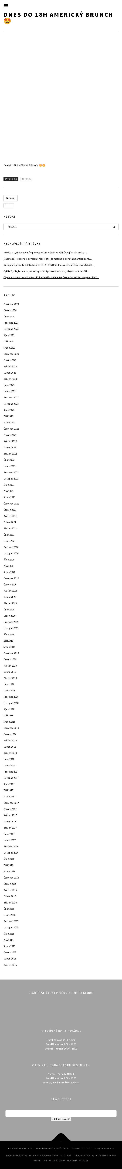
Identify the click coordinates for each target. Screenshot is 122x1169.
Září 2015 (8, 940)
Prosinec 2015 (11, 921)
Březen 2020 (10, 603)
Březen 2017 (10, 827)
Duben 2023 (9, 372)
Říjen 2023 (8, 335)
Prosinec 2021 (11, 472)
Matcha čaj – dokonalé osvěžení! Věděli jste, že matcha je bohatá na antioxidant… (47, 258)
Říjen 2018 (8, 709)
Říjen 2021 (8, 484)
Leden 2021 (9, 540)
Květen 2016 (10, 890)
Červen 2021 (10, 509)
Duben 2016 (9, 896)
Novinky (26, 179)
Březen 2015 (10, 964)
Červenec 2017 (11, 802)
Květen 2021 (10, 516)
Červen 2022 (10, 435)
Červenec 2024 (11, 304)
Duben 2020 (9, 596)
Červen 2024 (10, 310)
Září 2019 (8, 640)
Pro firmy (72, 1160)
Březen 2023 (10, 378)
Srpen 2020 (9, 572)
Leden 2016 (9, 915)
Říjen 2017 (8, 784)
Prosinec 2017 (11, 771)
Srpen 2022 (9, 422)
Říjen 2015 (8, 933)
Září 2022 (8, 416)
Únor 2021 (8, 534)
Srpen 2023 (9, 347)
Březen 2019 (10, 678)
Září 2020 (8, 565)
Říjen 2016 (8, 858)
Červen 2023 (10, 360)
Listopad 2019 (11, 628)
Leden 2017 (9, 840)
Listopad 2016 (11, 852)
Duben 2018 (9, 746)
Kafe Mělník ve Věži (106, 1155)
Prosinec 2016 (11, 846)
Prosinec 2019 (11, 621)
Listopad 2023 (11, 328)
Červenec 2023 (11, 353)
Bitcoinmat (67, 1155)
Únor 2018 (8, 759)
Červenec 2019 (11, 653)
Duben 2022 (9, 447)
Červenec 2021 (11, 503)
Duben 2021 (9, 522)
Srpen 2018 (9, 721)
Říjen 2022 (8, 410)
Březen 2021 (10, 528)
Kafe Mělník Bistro (84, 1155)
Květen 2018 (10, 740)
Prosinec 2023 (11, 322)
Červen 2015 (10, 952)
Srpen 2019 (9, 646)
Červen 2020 (10, 584)
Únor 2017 (8, 834)
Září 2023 (8, 341)
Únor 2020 (8, 609)
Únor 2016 (8, 908)
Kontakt (83, 1160)
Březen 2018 (10, 752)
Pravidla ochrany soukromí (44, 1155)
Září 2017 (8, 790)
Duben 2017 (9, 821)
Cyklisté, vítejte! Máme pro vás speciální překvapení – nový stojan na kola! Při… (46, 271)
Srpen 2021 (9, 497)
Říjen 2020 (8, 559)
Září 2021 (8, 491)
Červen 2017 (10, 809)
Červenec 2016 (11, 877)
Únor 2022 (8, 459)
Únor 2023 (8, 385)
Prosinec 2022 (11, 397)
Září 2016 (8, 865)
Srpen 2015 (9, 946)
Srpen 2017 (9, 796)
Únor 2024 (8, 316)
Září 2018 (8, 715)
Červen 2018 (10, 734)
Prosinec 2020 (11, 547)
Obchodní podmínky (16, 1155)
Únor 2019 (8, 684)
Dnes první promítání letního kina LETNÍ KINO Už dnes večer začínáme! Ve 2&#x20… (48, 264)
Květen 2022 (10, 441)
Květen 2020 (10, 590)
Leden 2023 (9, 391)
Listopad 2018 (11, 703)
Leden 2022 (9, 466)
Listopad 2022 (11, 403)
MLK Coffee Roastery (54, 1160)
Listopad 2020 (11, 553)
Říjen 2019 (8, 634)
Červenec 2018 (11, 727)
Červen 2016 (10, 883)
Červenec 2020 (11, 578)
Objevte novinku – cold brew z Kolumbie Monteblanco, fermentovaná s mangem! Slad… (51, 277)
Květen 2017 (10, 815)
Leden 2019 (9, 690)
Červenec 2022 (11, 428)
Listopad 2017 (11, 777)
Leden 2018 (9, 765)
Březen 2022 (10, 453)
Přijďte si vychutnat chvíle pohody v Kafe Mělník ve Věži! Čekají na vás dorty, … (45, 252)
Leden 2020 (9, 615)
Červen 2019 (10, 659)
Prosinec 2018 (11, 696)
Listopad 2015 (11, 927)
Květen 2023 (10, 366)
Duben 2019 (9, 671)
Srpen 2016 (9, 871)
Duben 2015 (9, 958)
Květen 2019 (10, 665)
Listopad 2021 (11, 478)
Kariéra (38, 1160)
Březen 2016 (10, 902)
